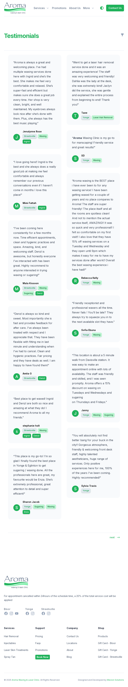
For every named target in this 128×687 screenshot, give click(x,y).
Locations (72, 643)
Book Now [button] (42, 657)
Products (103, 636)
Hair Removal (11, 636)
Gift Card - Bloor (107, 643)
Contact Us (73, 636)
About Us (74, 8)
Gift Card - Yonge (107, 650)
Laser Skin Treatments (16, 650)
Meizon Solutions (115, 680)
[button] (102, 8)
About (70, 650)
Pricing (39, 636)
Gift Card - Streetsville (110, 656)
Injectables (10, 643)
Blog (69, 656)
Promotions (59, 8)
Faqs (38, 643)
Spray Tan (9, 656)
